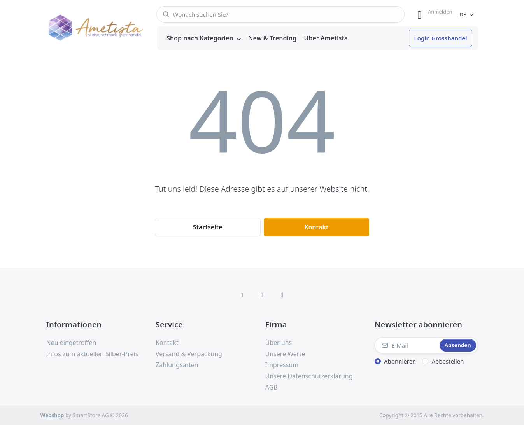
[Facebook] (242, 294)
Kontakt (316, 227)
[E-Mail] (406, 345)
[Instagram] (262, 294)
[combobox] (280, 14)
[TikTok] (282, 294)
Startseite (208, 227)
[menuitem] (204, 38)
